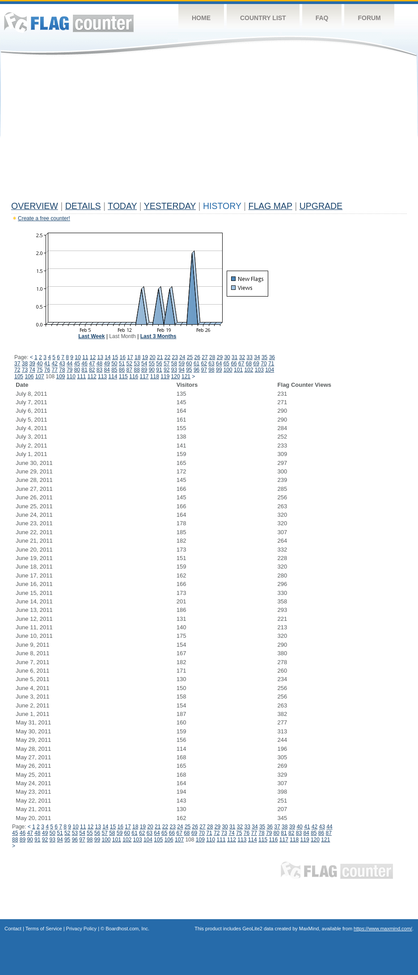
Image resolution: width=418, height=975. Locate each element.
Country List (263, 17)
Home (201, 17)
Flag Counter (69, 22)
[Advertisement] (209, 130)
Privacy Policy (81, 928)
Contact (12, 928)
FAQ (322, 17)
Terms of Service (43, 928)
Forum (369, 17)
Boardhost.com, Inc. (127, 928)
